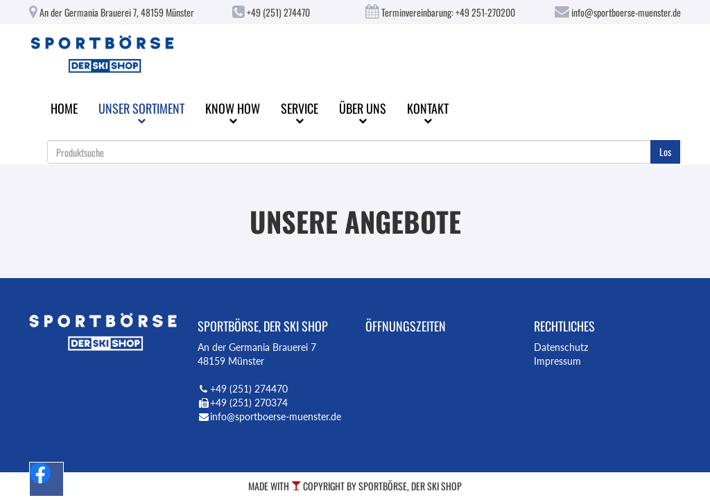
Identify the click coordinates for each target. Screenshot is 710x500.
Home (64, 108)
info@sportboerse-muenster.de (618, 12)
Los (665, 151)
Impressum (557, 361)
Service (299, 112)
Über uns (362, 112)
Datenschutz (561, 347)
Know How (232, 112)
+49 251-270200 (485, 12)
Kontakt (428, 112)
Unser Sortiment (141, 112)
